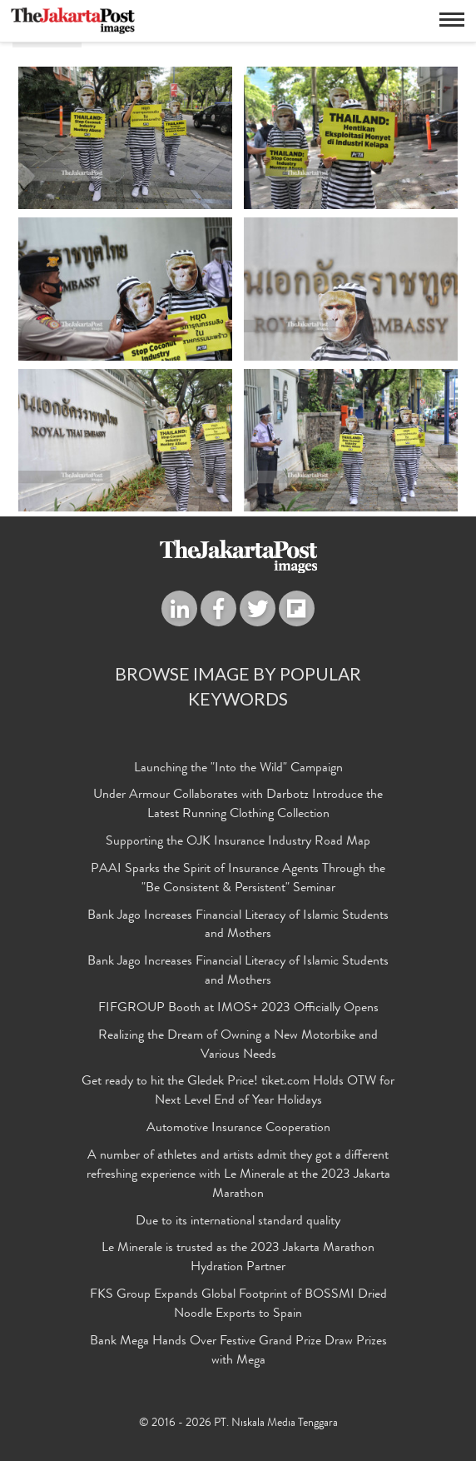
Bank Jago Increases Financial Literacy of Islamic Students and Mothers (238, 926)
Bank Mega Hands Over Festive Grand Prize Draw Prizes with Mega (238, 1351)
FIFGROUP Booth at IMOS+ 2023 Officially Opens (238, 1008)
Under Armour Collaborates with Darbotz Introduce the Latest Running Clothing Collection (238, 805)
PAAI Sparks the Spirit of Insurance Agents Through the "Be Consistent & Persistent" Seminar (238, 879)
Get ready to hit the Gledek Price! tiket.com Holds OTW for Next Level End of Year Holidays (238, 1091)
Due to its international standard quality (238, 1222)
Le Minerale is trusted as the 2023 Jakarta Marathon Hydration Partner (238, 1258)
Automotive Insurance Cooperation (238, 1128)
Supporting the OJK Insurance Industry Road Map (238, 842)
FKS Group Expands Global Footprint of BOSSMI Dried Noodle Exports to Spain (238, 1305)
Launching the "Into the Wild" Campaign (238, 768)
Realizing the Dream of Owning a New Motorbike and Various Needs (238, 1046)
